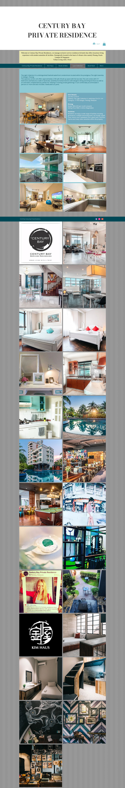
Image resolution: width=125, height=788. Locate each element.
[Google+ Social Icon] (102, 219)
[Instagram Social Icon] (99, 219)
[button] (104, 44)
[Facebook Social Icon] (96, 219)
